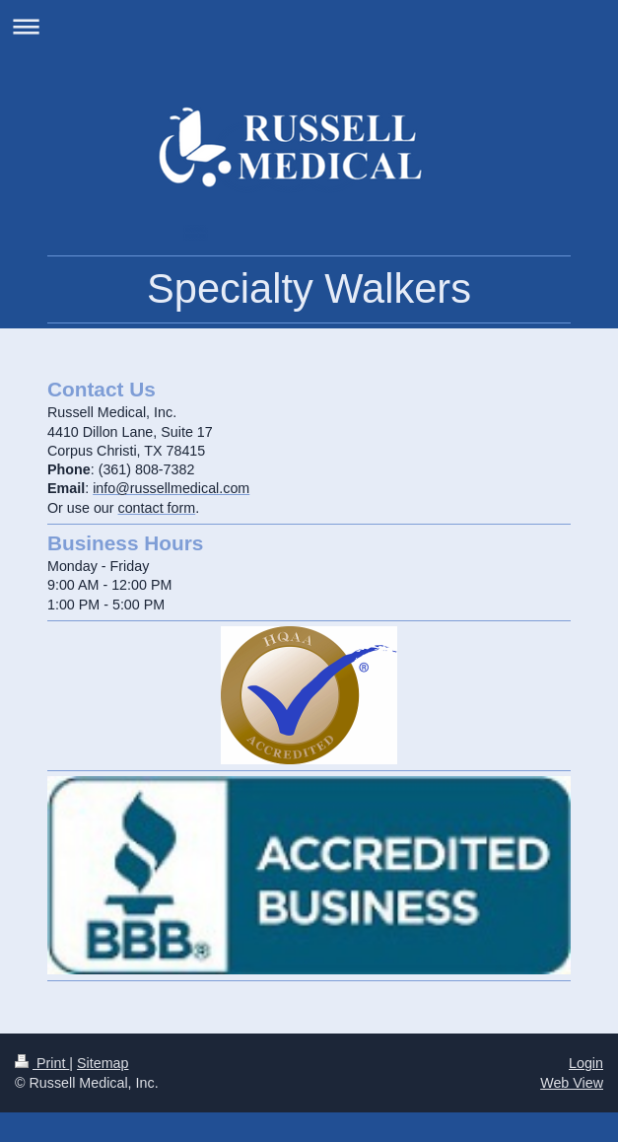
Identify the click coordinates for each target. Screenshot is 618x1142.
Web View (571, 1083)
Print (42, 1063)
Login (586, 1063)
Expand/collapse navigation (309, 26)
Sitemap (102, 1063)
